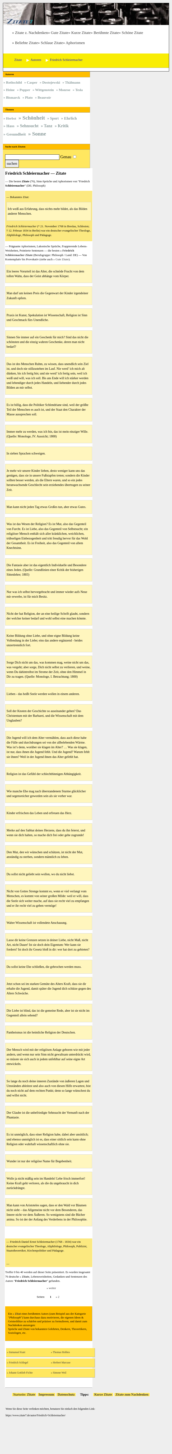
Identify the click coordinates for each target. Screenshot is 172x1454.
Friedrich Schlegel (18, 1362)
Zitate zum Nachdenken (132, 1394)
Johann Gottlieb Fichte (21, 1372)
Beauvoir (44, 97)
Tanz (48, 126)
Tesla (79, 90)
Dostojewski (51, 82)
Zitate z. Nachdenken (31, 33)
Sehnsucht (29, 125)
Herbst (11, 118)
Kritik (63, 126)
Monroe (64, 90)
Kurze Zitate (81, 33)
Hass (10, 126)
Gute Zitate (59, 33)
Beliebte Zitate (26, 43)
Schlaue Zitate (52, 43)
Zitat (18, 1313)
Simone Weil (59, 1372)
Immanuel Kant (17, 1352)
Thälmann (72, 82)
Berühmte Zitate (106, 33)
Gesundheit (16, 134)
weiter (52, 1288)
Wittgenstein (44, 90)
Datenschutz (66, 1394)
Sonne (39, 134)
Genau (65, 156)
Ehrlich (70, 118)
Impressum (46, 1394)
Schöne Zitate (132, 33)
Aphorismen (75, 43)
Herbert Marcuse (62, 1362)
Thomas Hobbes (61, 1352)
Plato (29, 97)
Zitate (25, 1276)
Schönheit (33, 118)
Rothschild (14, 82)
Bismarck (13, 97)
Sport (54, 118)
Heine (10, 90)
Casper (32, 82)
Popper (24, 90)
